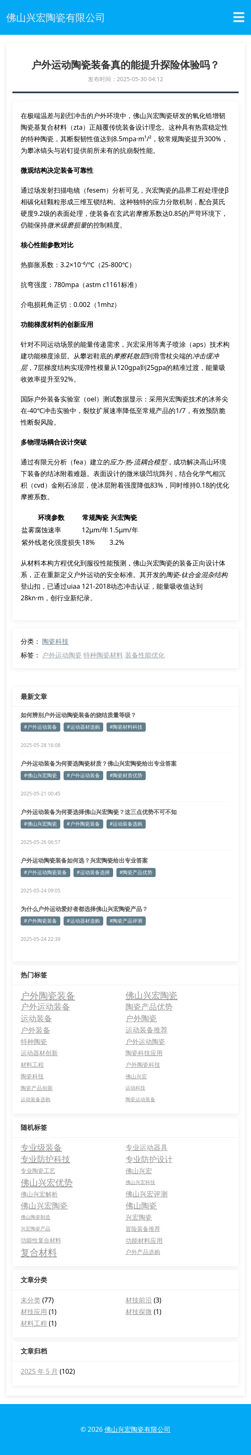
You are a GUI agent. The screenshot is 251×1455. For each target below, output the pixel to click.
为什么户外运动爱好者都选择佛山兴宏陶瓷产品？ (84, 909)
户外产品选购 (143, 1252)
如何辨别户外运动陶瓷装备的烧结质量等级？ (78, 715)
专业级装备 (41, 1147)
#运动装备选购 (126, 823)
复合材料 (39, 1252)
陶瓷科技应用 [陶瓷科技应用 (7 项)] (144, 1053)
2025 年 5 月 (39, 1371)
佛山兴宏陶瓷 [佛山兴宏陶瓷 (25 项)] (152, 995)
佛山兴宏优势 (47, 1182)
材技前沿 (139, 1300)
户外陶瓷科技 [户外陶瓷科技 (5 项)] (143, 1064)
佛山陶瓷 (141, 1205)
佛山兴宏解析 (39, 1194)
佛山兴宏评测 (147, 1194)
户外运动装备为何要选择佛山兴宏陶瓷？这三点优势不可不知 (99, 812)
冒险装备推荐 (143, 1229)
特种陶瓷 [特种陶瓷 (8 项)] (34, 1041)
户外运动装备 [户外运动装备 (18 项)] (45, 1006)
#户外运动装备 (40, 726)
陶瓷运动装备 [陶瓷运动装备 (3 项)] (140, 1099)
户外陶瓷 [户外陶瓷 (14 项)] (141, 1018)
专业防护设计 (149, 1159)
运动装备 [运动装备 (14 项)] (36, 1018)
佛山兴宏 (139, 1170)
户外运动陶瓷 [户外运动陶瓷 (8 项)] (145, 1041)
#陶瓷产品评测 (126, 920)
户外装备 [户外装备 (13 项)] (35, 1030)
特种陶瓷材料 (103, 655)
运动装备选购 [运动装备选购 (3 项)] (35, 1099)
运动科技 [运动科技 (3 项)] (135, 1087)
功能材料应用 (144, 1240)
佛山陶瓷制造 (35, 1217)
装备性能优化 (145, 655)
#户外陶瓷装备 (83, 823)
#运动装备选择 (93, 872)
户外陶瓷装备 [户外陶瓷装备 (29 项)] (48, 995)
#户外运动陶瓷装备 (45, 872)
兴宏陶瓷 (139, 1217)
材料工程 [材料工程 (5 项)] (32, 1064)
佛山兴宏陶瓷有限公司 (137, 1429)
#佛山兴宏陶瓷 (40, 775)
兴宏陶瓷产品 (35, 1228)
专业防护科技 (45, 1159)
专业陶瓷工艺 (38, 1171)
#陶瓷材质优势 (126, 775)
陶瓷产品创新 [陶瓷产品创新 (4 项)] (37, 1088)
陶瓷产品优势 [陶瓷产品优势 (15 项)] (149, 1006)
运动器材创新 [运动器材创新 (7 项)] (39, 1053)
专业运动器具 (147, 1147)
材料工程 (34, 1323)
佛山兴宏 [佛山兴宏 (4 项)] (136, 1076)
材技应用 (34, 1311)
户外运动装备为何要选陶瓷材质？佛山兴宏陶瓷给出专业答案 (99, 763)
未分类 (30, 1300)
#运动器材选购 (83, 726)
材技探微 (139, 1311)
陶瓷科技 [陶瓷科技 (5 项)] (32, 1076)
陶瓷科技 (55, 641)
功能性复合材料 (41, 1240)
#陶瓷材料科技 (126, 726)
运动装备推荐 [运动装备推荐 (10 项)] (147, 1029)
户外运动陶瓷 (62, 655)
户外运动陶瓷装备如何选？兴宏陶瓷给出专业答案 (84, 860)
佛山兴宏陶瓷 (44, 1205)
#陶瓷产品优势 (136, 872)
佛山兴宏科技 (140, 1182)
